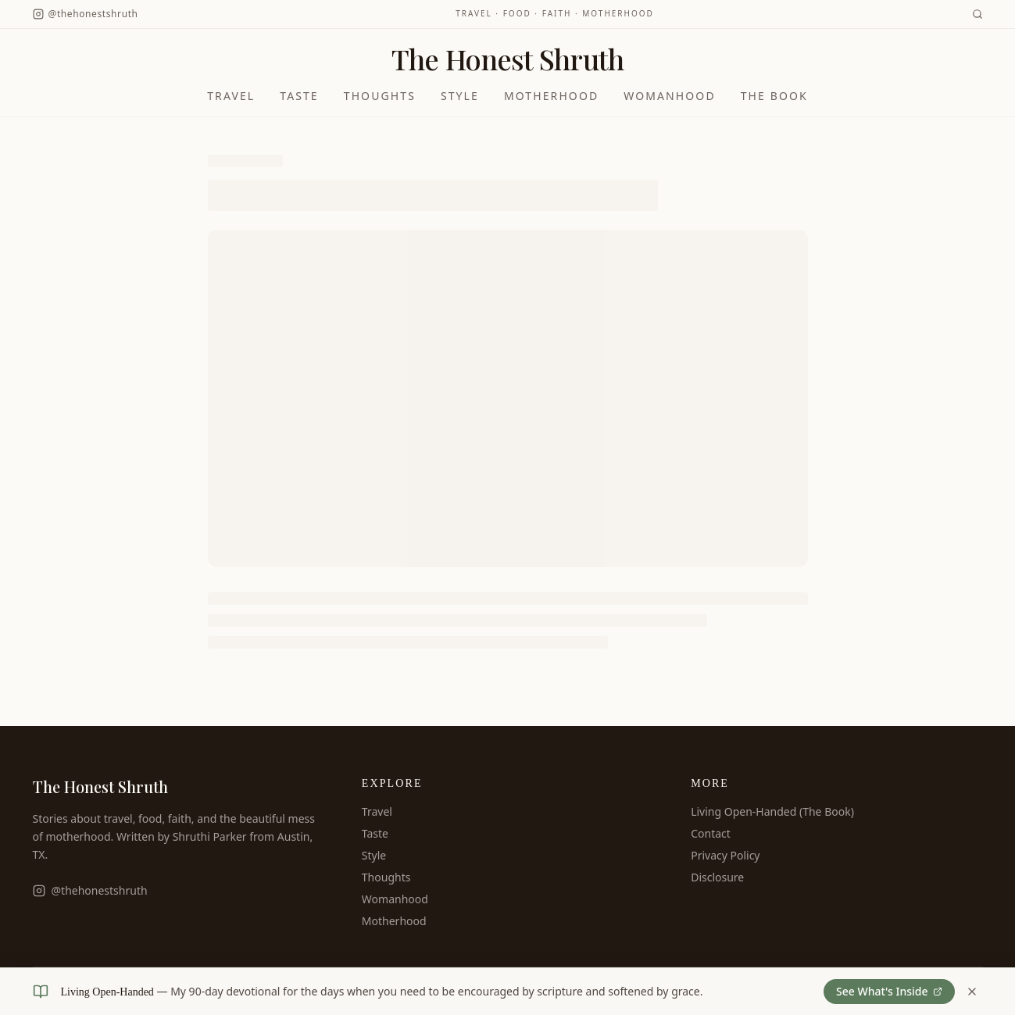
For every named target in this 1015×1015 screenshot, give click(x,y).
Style (460, 95)
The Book (774, 95)
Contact (711, 833)
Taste (299, 95)
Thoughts (380, 95)
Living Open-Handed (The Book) (772, 811)
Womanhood (669, 95)
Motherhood (551, 95)
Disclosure (717, 877)
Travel (231, 95)
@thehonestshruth (90, 890)
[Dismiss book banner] (972, 991)
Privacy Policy (725, 855)
